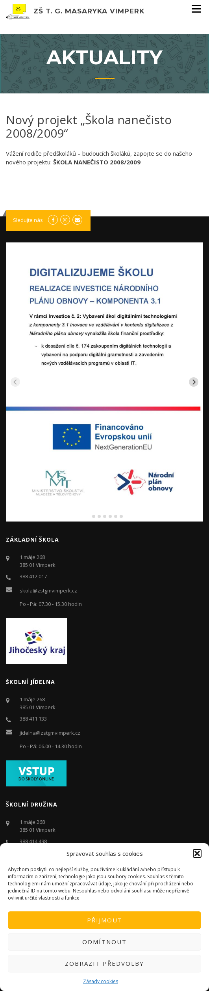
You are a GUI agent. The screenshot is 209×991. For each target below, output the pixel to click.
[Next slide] (193, 382)
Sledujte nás (28, 220)
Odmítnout (104, 942)
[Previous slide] (15, 382)
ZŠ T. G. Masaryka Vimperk (88, 11)
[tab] (88, 516)
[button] (197, 853)
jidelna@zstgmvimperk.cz (50, 732)
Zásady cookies (100, 981)
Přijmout (104, 920)
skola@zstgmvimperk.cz (48, 590)
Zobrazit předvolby (104, 963)
